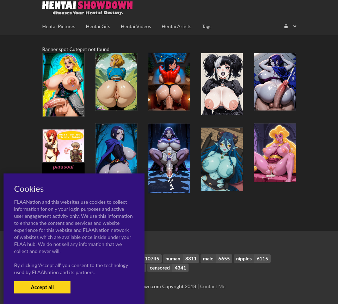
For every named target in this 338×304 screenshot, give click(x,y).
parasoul (63, 167)
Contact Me (212, 286)
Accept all (42, 287)
